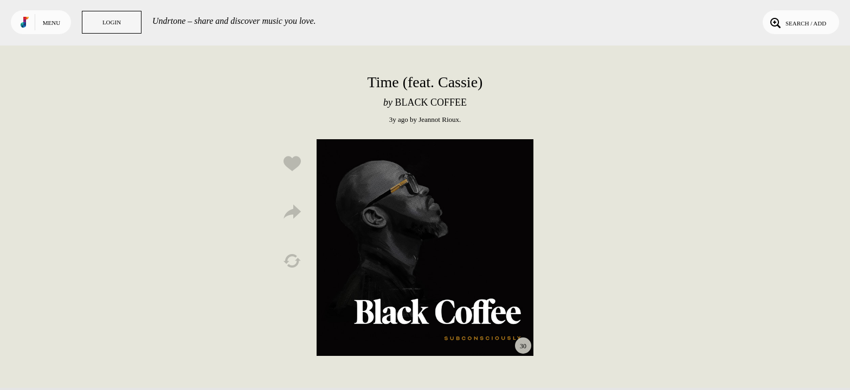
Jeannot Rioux (438, 119)
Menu (51, 23)
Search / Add (797, 22)
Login (111, 22)
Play (425, 247)
